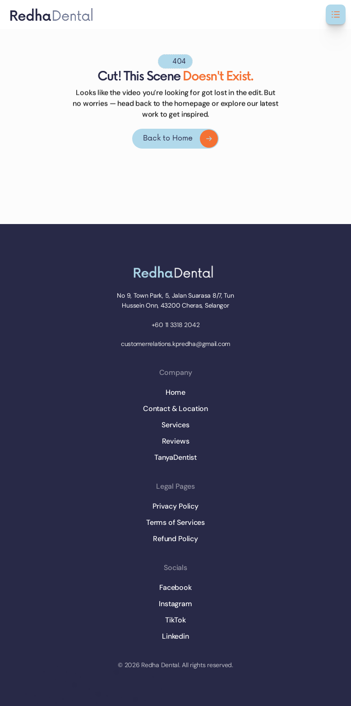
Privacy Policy (175, 506)
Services (175, 425)
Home (175, 392)
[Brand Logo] (176, 272)
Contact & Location (175, 408)
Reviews (175, 441)
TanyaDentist (175, 457)
